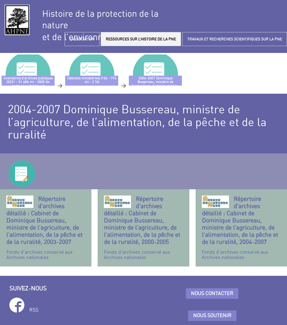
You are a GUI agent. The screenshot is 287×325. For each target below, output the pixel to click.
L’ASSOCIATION (82, 39)
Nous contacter (212, 293)
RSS (33, 310)
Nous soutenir (212, 315)
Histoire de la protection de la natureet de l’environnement (100, 25)
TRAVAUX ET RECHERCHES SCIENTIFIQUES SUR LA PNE (234, 39)
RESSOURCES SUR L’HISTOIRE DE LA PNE (141, 39)
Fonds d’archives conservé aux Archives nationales (45, 228)
